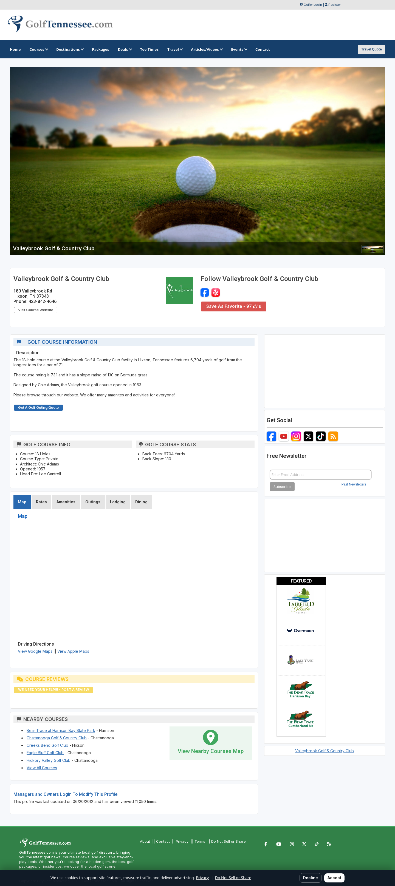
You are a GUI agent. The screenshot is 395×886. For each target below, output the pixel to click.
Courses (38, 49)
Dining (141, 501)
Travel (174, 49)
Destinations (69, 49)
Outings (92, 501)
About (145, 841)
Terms (199, 841)
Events (239, 49)
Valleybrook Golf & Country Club (324, 750)
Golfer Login (313, 5)
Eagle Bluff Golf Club (45, 752)
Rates (41, 501)
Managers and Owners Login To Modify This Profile (65, 794)
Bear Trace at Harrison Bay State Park (61, 730)
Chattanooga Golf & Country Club (57, 738)
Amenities (66, 501)
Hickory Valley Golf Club (48, 760)
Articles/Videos (206, 49)
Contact (163, 841)
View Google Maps (35, 651)
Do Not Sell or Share (228, 841)
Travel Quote (371, 49)
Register (334, 5)
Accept (334, 877)
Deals (124, 49)
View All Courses (42, 767)
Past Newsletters (354, 484)
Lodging (118, 501)
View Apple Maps (73, 651)
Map (22, 501)
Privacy (182, 841)
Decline (310, 877)
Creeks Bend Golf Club (47, 745)
